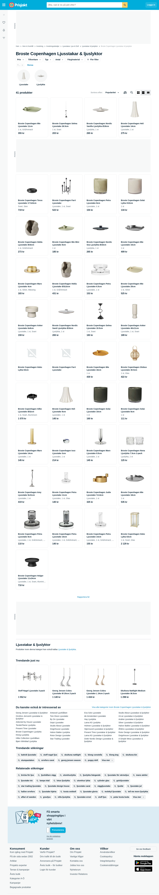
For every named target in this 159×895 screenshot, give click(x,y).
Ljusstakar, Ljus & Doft (70, 46)
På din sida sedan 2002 (21, 844)
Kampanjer (15, 871)
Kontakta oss (76, 849)
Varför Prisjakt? (47, 840)
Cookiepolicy (106, 844)
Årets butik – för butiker (51, 853)
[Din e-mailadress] (64, 818)
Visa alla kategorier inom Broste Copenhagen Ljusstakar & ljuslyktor (121, 707)
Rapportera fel (83, 597)
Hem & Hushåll (27, 46)
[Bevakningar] (4, 30)
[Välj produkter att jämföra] (125, 92)
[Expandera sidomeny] (4, 15)
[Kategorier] (4, 5)
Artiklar (13, 849)
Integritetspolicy (107, 849)
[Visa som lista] (143, 92)
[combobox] (84, 5)
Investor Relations (79, 862)
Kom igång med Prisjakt (21, 840)
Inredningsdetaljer (52, 46)
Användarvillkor (107, 840)
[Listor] (4, 22)
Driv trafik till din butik (50, 844)
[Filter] (4, 38)
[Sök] (125, 5)
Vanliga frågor (76, 844)
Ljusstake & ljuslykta (67, 649)
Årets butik (15, 862)
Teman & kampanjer (19, 858)
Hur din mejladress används (57, 825)
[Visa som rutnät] (138, 92)
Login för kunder (48, 858)
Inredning (39, 46)
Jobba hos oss (77, 853)
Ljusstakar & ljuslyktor (90, 46)
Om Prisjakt (75, 840)
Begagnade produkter (20, 875)
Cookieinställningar (109, 853)
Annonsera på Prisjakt (50, 849)
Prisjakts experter (18, 853)
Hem (17, 46)
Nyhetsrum (75, 858)
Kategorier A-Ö (17, 866)
